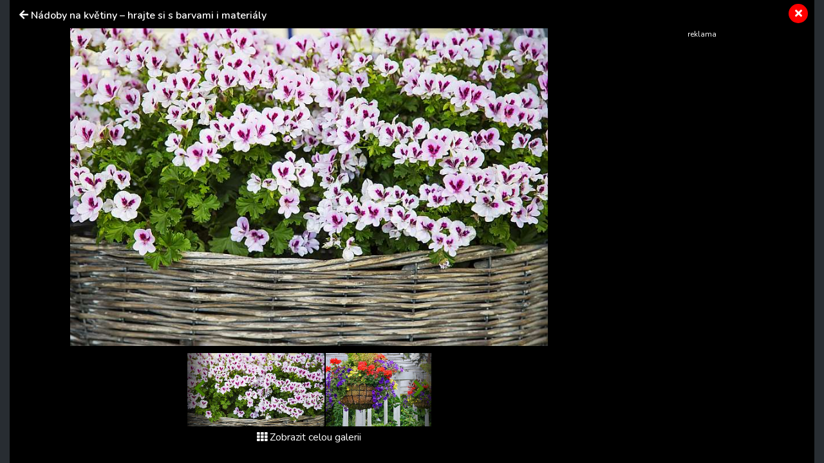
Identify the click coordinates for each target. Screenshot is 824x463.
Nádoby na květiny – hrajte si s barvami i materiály (149, 15)
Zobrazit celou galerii (309, 437)
